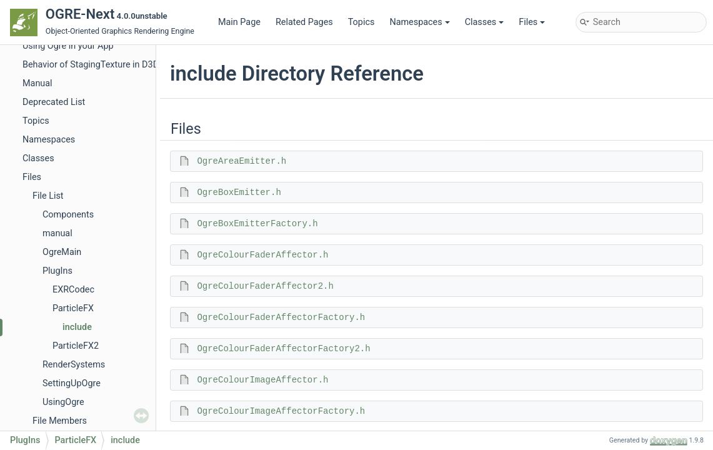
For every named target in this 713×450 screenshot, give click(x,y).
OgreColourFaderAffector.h (262, 255)
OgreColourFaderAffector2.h (265, 286)
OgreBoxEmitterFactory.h (257, 224)
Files (532, 22)
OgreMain (61, 252)
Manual (37, 83)
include (77, 327)
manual (57, 233)
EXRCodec (73, 289)
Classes (484, 22)
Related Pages (304, 22)
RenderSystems (73, 364)
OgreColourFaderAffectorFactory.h (281, 317)
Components (68, 214)
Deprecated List (53, 102)
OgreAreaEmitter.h (241, 161)
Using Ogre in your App (68, 46)
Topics (361, 22)
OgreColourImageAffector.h (262, 380)
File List (48, 196)
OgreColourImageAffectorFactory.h (281, 411)
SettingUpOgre (71, 383)
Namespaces (419, 22)
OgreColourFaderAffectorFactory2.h (283, 349)
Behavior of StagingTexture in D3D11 (95, 64)
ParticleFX (73, 308)
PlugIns (57, 271)
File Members (59, 421)
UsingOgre (63, 402)
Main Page (239, 22)
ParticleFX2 (75, 346)
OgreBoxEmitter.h (239, 193)
